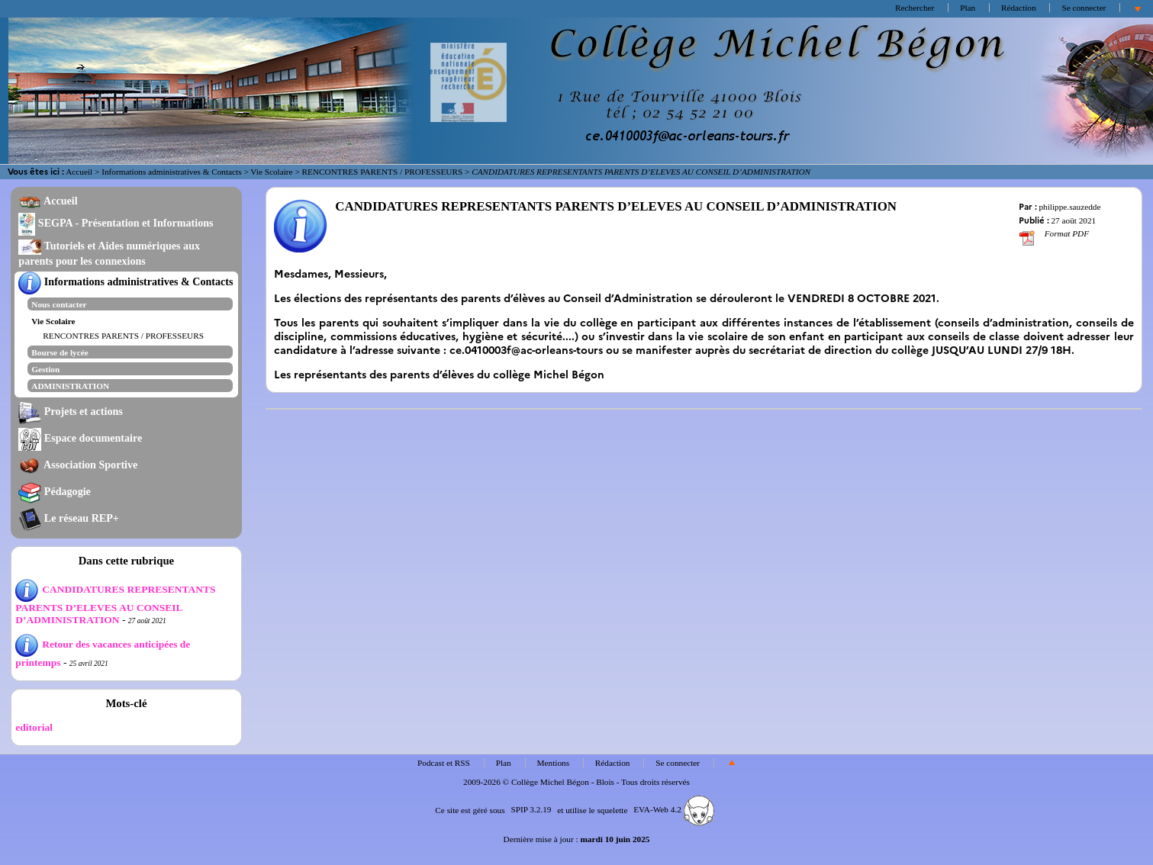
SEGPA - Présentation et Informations (115, 223)
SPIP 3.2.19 (530, 809)
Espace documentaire (80, 438)
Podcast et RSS (443, 762)
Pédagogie (54, 491)
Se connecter (1083, 7)
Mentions (553, 762)
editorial (34, 727)
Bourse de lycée (59, 352)
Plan (967, 7)
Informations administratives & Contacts (171, 171)
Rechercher (914, 7)
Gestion (45, 369)
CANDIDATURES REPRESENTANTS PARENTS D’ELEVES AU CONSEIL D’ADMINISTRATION (115, 604)
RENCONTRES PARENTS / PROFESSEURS (382, 171)
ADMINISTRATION (70, 386)
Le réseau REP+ (68, 518)
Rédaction (1018, 7)
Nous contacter (58, 304)
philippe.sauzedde (1069, 206)
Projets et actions (70, 411)
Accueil (79, 171)
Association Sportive (77, 464)
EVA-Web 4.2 (673, 809)
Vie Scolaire (271, 171)
